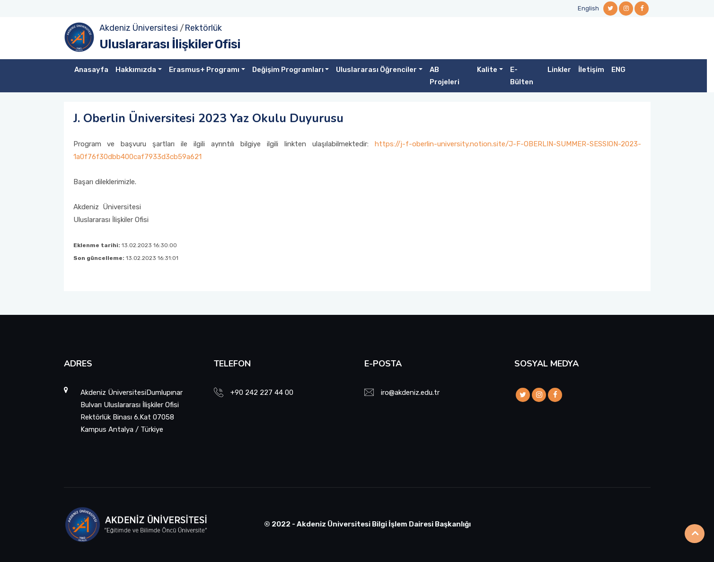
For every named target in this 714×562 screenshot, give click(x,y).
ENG (618, 69)
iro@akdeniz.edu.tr (410, 392)
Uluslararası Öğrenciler (376, 69)
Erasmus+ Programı (204, 69)
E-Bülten (521, 75)
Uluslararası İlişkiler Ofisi (169, 44)
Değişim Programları (288, 69)
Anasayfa (91, 69)
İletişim (591, 69)
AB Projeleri (444, 75)
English (588, 8)
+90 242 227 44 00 (261, 392)
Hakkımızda (135, 69)
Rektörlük (203, 28)
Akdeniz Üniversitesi (138, 28)
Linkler (559, 69)
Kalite (487, 69)
